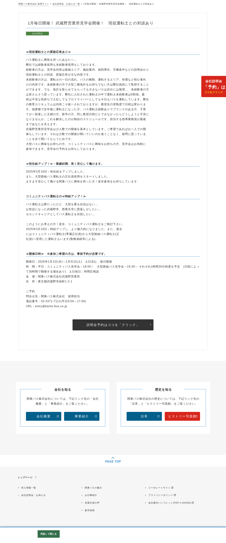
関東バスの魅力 (93, 487)
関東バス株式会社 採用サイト (34, 4)
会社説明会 (214, 86)
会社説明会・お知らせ (33, 495)
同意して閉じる (48, 534)
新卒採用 (90, 510)
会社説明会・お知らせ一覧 (66, 4)
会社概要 (44, 416)
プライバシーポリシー (160, 495)
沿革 (144, 416)
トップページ (25, 477)
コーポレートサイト (159, 487)
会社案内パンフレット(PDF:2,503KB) (169, 502)
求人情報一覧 (28, 487)
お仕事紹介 (91, 495)
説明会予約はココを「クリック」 (113, 325)
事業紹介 (82, 416)
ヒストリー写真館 (182, 416)
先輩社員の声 (92, 502)
